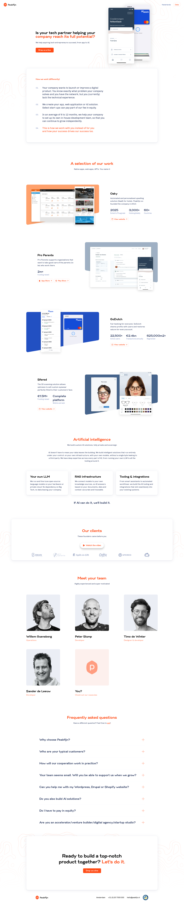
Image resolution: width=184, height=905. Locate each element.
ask (108, 772)
